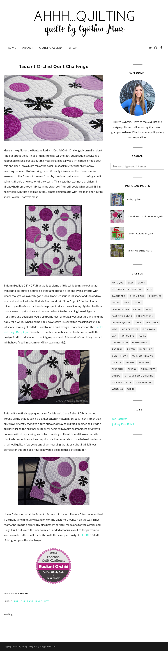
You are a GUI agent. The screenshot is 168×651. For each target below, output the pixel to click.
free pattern (144, 316)
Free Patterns (119, 418)
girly (138, 323)
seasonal (118, 369)
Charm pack (137, 296)
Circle (116, 303)
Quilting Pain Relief (122, 424)
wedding (117, 389)
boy (149, 289)
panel (142, 336)
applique (20, 601)
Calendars (118, 296)
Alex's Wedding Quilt (139, 250)
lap (114, 336)
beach (141, 283)
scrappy (144, 362)
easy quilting (120, 309)
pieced (131, 349)
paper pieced (140, 342)
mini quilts (42, 601)
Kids (114, 329)
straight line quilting (139, 376)
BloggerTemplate (48, 646)
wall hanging (144, 382)
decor (138, 303)
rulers (130, 362)
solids (116, 376)
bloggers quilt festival (127, 289)
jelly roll (152, 323)
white (131, 389)
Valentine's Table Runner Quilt (145, 216)
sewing (132, 369)
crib (126, 303)
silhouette (148, 369)
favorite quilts (122, 316)
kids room (149, 329)
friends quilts (121, 323)
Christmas (155, 296)
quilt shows (120, 356)
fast (30, 601)
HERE (85, 535)
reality (116, 362)
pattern (117, 349)
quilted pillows (142, 356)
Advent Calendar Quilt (140, 233)
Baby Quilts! (134, 199)
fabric (137, 309)
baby (131, 283)
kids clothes (130, 329)
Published (145, 349)
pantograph (120, 342)
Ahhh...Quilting (20, 646)
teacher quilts (121, 382)
